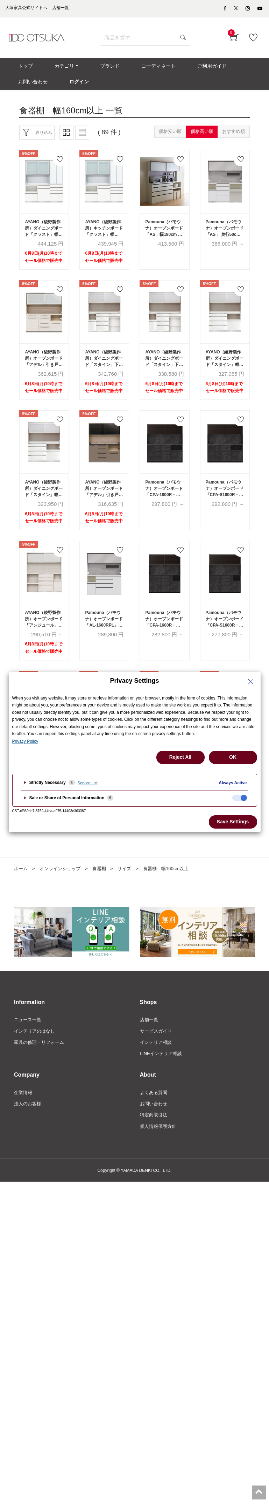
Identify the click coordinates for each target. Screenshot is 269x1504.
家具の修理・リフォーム (41, 1063)
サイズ (130, 888)
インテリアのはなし (36, 1051)
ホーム (21, 888)
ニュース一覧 (28, 1039)
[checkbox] (239, 798)
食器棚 (104, 888)
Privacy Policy (25, 741)
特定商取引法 (154, 1137)
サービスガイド (157, 1051)
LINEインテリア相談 (162, 1074)
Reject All (180, 757)
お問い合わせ (154, 1125)
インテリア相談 (157, 1063)
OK (232, 757)
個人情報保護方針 (159, 1149)
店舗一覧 (150, 1039)
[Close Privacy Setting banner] (251, 681)
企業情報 (24, 1113)
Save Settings (233, 821)
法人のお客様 (28, 1125)
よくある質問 (154, 1113)
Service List (88, 783)
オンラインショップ (63, 888)
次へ (176, 836)
